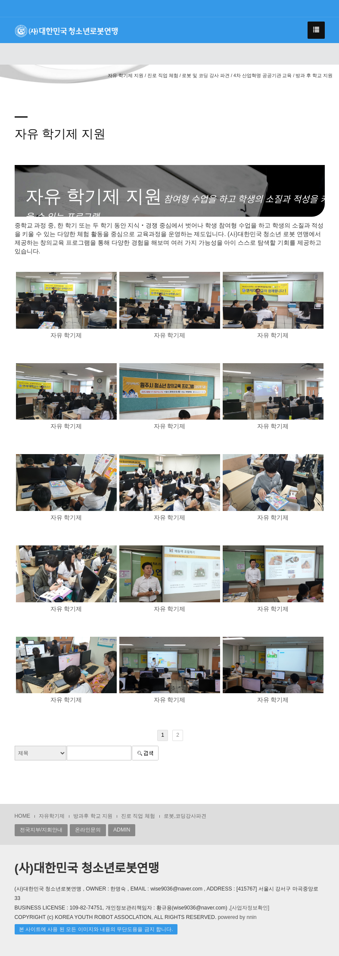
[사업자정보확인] (249, 908)
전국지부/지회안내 (41, 830)
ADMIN (121, 830)
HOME (23, 816)
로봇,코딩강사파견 (185, 816)
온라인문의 (88, 830)
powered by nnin (237, 917)
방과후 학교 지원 (92, 816)
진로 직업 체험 (138, 816)
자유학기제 (52, 816)
